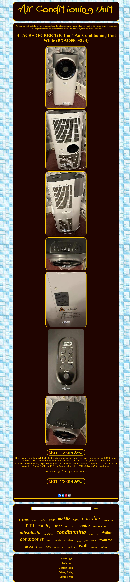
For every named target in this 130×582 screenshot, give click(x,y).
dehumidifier (93, 534)
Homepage (66, 558)
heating (42, 520)
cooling (45, 525)
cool (49, 540)
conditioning (71, 532)
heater (79, 541)
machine (71, 547)
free (86, 540)
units (93, 540)
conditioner (32, 539)
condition (48, 534)
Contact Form (66, 567)
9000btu (94, 548)
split (76, 519)
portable (91, 518)
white (58, 540)
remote (70, 526)
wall (83, 545)
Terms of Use (66, 577)
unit (30, 525)
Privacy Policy (66, 572)
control (69, 540)
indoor (39, 547)
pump (58, 546)
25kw (34, 520)
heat (58, 526)
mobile (64, 518)
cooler (84, 525)
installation (99, 526)
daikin (107, 533)
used (52, 519)
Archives (66, 563)
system (24, 519)
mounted (105, 540)
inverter (108, 520)
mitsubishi (30, 532)
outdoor (103, 547)
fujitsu (29, 546)
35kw (48, 546)
